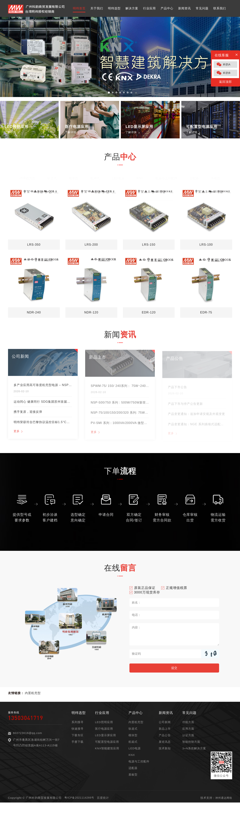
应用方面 (188, 737)
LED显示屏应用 (105, 743)
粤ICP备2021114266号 (80, 806)
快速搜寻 (77, 737)
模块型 (132, 743)
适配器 (132, 776)
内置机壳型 (33, 701)
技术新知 (165, 757)
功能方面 (188, 730)
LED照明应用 (104, 730)
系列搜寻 (77, 730)
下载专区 (77, 743)
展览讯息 (165, 750)
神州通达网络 (223, 806)
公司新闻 (165, 730)
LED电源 (134, 757)
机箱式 (132, 750)
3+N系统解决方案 (194, 757)
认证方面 (188, 743)
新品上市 (165, 737)
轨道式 (132, 737)
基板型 (132, 783)
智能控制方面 (191, 750)
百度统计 (105, 806)
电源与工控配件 (138, 770)
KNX (131, 763)
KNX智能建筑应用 (107, 757)
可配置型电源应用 (107, 750)
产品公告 (165, 743)
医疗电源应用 (104, 737)
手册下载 (77, 750)
